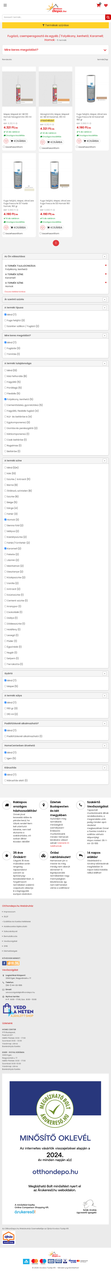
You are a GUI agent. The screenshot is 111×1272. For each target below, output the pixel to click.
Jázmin (11, 560)
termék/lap (102, 59)
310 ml (10, 714)
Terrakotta (13, 664)
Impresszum (8, 911)
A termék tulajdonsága (17, 363)
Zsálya (10, 618)
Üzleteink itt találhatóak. (59, 844)
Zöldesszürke (14, 623)
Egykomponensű (16, 422)
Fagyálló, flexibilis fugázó (20, 411)
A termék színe (13, 460)
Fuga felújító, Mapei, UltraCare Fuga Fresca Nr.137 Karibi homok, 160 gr (19, 203)
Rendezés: (7, 59)
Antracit (11, 589)
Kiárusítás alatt (15, 780)
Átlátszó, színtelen (17, 490)
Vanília (11, 583)
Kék (9, 473)
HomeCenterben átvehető (19, 745)
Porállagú (12, 387)
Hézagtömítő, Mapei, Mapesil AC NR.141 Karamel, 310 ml (54, 115)
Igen (9, 758)
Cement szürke (15, 600)
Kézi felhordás (15, 376)
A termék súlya (13, 695)
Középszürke (14, 577)
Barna (10, 485)
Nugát (10, 652)
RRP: (6, 123)
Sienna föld (13, 525)
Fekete (11, 554)
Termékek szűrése (55, 25)
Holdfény (12, 629)
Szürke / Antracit (16, 479)
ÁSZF (5, 916)
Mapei (10, 686)
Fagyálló (11, 382)
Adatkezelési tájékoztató (14, 926)
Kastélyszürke (15, 537)
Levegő (11, 635)
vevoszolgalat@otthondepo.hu (20, 992)
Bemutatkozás (9, 936)
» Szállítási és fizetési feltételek (16, 921)
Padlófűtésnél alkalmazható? (21, 723)
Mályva (11, 531)
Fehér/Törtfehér (16, 542)
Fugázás (11, 348)
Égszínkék (12, 646)
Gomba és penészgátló (20, 428)
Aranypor (12, 606)
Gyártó (8, 673)
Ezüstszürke (13, 594)
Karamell (12, 548)
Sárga (10, 508)
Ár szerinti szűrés (14, 299)
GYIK (5, 946)
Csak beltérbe (15, 439)
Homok (11, 519)
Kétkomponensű (16, 434)
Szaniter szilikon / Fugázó (21, 326)
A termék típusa (13, 307)
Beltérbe (12, 451)
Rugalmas (12, 445)
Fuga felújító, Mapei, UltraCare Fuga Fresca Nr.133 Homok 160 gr (55, 203)
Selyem (11, 658)
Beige (10, 502)
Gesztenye (13, 571)
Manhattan (13, 566)
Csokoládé (13, 612)
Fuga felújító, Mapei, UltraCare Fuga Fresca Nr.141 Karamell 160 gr (92, 117)
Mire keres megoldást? (21, 50)
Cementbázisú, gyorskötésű (23, 405)
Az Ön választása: (14, 256)
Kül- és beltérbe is (17, 416)
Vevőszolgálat (9, 941)
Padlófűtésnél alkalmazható (23, 736)
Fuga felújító (14, 320)
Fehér (10, 514)
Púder (10, 641)
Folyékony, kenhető (18, 399)
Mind (9, 314)
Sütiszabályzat (9, 931)
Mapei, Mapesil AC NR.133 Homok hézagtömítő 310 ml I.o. (17, 117)
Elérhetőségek (9, 951)
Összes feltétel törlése (14, 291)
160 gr (10, 708)
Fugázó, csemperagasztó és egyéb (33, 36)
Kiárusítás (10, 767)
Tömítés (11, 354)
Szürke (10, 496)
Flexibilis (11, 393)
